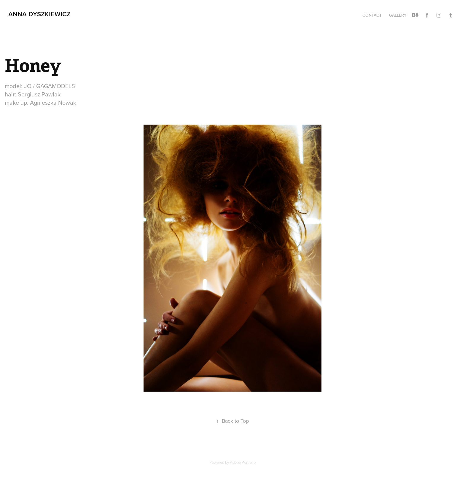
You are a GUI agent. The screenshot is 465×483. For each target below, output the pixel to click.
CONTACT (372, 15)
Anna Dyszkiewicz (39, 14)
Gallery (398, 15)
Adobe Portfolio (243, 462)
